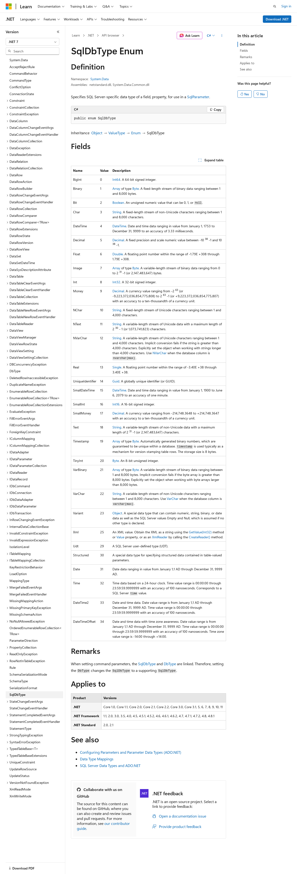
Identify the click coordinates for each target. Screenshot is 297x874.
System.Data (99, 79)
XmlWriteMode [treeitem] (20, 796)
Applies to (247, 63)
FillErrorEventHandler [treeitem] (24, 425)
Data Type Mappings (96, 758)
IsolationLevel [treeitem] (19, 546)
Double (117, 254)
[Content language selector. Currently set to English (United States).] (27, 865)
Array (116, 188)
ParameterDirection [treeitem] (23, 640)
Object (96, 132)
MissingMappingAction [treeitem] (26, 601)
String (116, 212)
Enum (136, 132)
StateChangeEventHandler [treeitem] (28, 708)
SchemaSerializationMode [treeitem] (28, 674)
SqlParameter (198, 96)
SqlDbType (147, 663)
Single (116, 367)
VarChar (172, 498)
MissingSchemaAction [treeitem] (25, 614)
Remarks (246, 57)
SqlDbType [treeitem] (17, 694)
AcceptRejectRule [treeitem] (22, 67)
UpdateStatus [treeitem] (19, 775)
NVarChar (160, 353)
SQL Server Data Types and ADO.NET (110, 765)
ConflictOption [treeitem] (20, 87)
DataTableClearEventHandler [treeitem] (29, 290)
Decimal (118, 240)
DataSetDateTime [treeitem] (22, 262)
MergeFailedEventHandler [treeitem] (28, 594)
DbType (170, 663)
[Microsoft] (9, 6)
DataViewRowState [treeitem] (23, 344)
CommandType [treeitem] (20, 80)
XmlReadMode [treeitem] (20, 789)
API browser (110, 35)
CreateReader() (199, 537)
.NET (91, 35)
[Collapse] (58, 32)
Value (120, 537)
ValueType (116, 132)
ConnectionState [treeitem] (21, 94)
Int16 (116, 404)
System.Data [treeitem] (18, 60)
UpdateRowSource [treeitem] (23, 769)
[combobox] (32, 42)
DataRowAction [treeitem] (20, 181)
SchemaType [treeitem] (18, 681)
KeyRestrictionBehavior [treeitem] (26, 567)
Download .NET (277, 19)
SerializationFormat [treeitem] (23, 688)
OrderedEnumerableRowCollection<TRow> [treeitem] (35, 631)
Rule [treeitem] (12, 667)
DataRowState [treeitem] (19, 235)
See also (246, 69)
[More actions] (222, 35)
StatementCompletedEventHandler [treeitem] (34, 721)
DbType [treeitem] (14, 371)
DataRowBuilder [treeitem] (20, 188)
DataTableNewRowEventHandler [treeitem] (32, 317)
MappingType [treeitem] (19, 580)
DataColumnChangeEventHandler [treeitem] (33, 134)
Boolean (118, 202)
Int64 (116, 179)
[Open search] (274, 6)
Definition (247, 44)
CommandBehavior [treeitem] (23, 73)
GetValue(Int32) (200, 532)
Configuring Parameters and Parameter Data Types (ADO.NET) (130, 752)
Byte (135, 188)
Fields (244, 50)
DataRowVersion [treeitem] (21, 242)
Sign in (286, 6)
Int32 (116, 282)
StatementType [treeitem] (20, 728)
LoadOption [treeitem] (18, 574)
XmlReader (159, 537)
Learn (76, 35)
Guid (115, 381)
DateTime (119, 226)
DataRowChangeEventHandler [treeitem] (31, 202)
